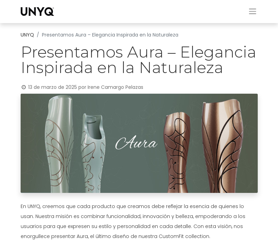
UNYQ (27, 34)
